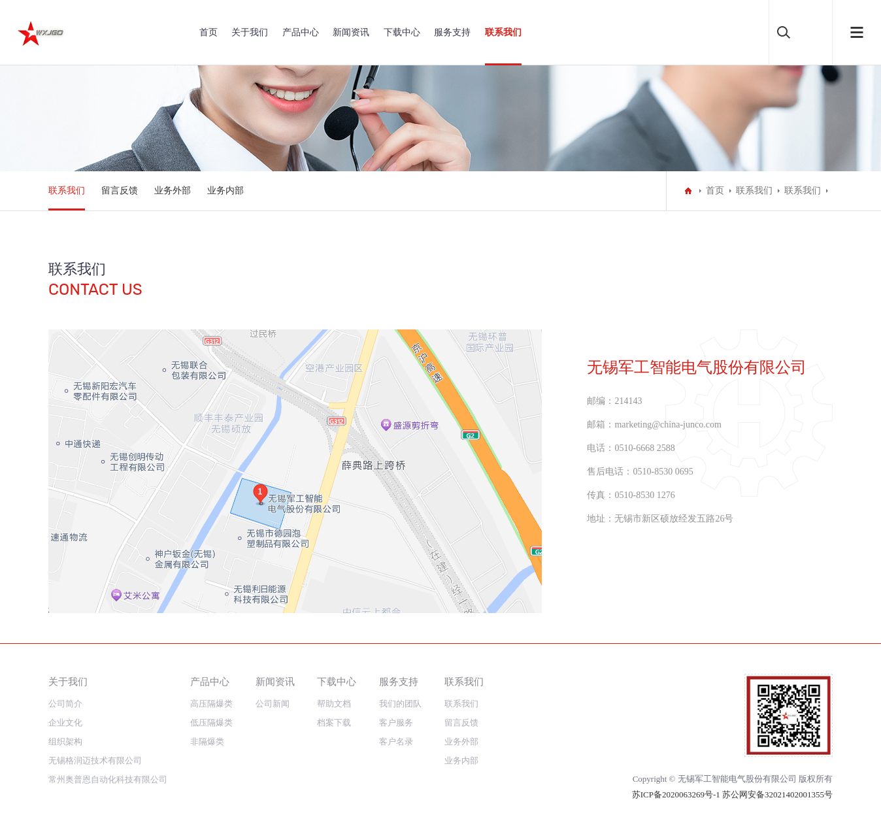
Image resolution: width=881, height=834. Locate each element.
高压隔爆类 (211, 704)
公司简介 (65, 704)
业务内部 (225, 190)
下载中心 (402, 32)
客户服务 (396, 722)
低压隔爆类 (211, 722)
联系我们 (503, 32)
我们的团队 (400, 704)
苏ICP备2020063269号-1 (677, 794)
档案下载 (334, 722)
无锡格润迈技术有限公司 (95, 760)
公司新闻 (273, 704)
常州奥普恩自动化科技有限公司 (107, 779)
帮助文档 (334, 704)
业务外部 (172, 190)
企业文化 (65, 722)
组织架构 (65, 741)
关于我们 (249, 32)
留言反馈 (119, 190)
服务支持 (452, 32)
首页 (208, 32)
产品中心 (300, 32)
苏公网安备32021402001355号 (777, 794)
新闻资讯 (351, 32)
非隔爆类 (207, 741)
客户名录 (396, 741)
